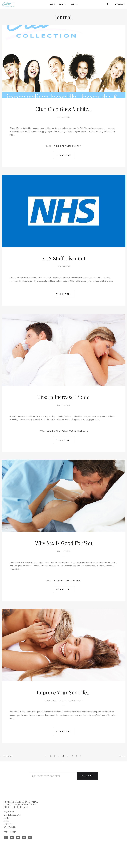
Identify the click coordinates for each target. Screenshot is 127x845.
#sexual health (63, 580)
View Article (63, 155)
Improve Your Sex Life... (63, 692)
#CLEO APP (60, 146)
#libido (51, 431)
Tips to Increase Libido (63, 396)
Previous (6, 756)
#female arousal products (72, 431)
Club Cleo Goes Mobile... (63, 108)
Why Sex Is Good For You (63, 543)
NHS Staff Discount (63, 258)
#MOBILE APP (74, 146)
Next (123, 756)
